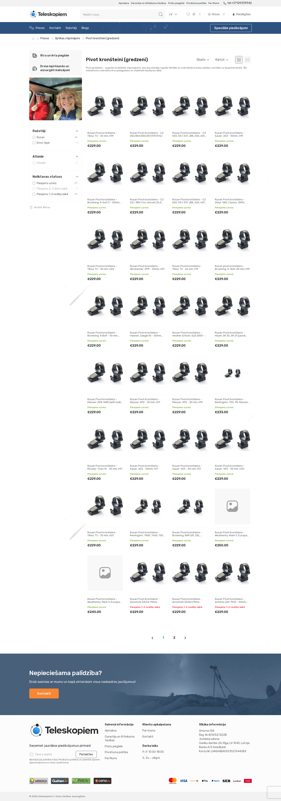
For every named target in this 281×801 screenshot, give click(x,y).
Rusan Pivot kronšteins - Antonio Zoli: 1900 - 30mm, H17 (230, 602)
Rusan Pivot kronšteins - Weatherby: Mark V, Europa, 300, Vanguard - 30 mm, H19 (231, 535)
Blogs (85, 28)
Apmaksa (124, 3)
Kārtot (220, 60)
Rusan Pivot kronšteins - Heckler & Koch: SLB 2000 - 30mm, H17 (188, 335)
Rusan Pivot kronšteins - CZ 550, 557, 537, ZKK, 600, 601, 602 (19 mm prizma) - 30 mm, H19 (189, 204)
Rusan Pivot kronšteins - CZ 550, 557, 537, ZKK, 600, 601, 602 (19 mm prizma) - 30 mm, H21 (189, 137)
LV (171, 14)
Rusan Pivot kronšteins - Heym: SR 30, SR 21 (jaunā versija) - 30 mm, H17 (230, 335)
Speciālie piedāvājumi (231, 28)
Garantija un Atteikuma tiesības (148, 3)
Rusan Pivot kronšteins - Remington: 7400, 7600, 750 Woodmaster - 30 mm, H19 (146, 535)
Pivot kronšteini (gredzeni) (102, 38)
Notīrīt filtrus (42, 207)
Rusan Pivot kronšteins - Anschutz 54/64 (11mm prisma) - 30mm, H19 (145, 602)
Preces (37, 28)
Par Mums (213, 3)
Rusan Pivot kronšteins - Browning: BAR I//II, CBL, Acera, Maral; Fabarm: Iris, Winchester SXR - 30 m (187, 537)
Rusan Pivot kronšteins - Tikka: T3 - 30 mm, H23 (102, 268)
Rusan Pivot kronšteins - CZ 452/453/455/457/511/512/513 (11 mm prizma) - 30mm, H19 (148, 135)
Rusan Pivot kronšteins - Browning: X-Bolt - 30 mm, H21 (102, 335)
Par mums (148, 730)
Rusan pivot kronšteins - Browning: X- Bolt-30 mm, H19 (232, 268)
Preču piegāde (176, 3)
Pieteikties (86, 754)
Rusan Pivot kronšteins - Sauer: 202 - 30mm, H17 (145, 467)
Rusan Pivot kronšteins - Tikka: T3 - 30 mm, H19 (102, 134)
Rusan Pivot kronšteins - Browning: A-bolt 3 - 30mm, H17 (103, 202)
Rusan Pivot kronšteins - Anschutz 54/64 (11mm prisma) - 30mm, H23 (187, 602)
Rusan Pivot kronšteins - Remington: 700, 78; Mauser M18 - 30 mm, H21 (231, 402)
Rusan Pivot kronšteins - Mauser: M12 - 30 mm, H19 (187, 401)
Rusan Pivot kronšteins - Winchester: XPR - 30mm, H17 (147, 268)
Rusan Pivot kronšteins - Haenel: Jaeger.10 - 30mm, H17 (146, 335)
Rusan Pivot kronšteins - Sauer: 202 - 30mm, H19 (230, 134)
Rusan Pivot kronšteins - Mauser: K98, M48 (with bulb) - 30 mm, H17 (104, 402)
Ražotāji (71, 28)
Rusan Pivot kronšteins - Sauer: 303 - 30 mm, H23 (230, 467)
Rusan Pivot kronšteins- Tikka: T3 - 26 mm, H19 (186, 268)
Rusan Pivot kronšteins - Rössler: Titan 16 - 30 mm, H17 (104, 467)
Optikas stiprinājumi (67, 38)
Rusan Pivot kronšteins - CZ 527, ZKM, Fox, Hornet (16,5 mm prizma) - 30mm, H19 (147, 202)
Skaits (201, 60)
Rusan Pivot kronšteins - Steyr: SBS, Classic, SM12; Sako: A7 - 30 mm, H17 (230, 202)
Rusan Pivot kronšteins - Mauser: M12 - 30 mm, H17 (145, 401)
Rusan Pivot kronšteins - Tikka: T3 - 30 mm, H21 (102, 534)
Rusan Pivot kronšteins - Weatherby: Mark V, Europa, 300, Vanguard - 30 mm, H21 (104, 602)
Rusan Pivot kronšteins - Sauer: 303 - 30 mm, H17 (187, 467)
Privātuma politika (196, 3)
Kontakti (55, 28)
